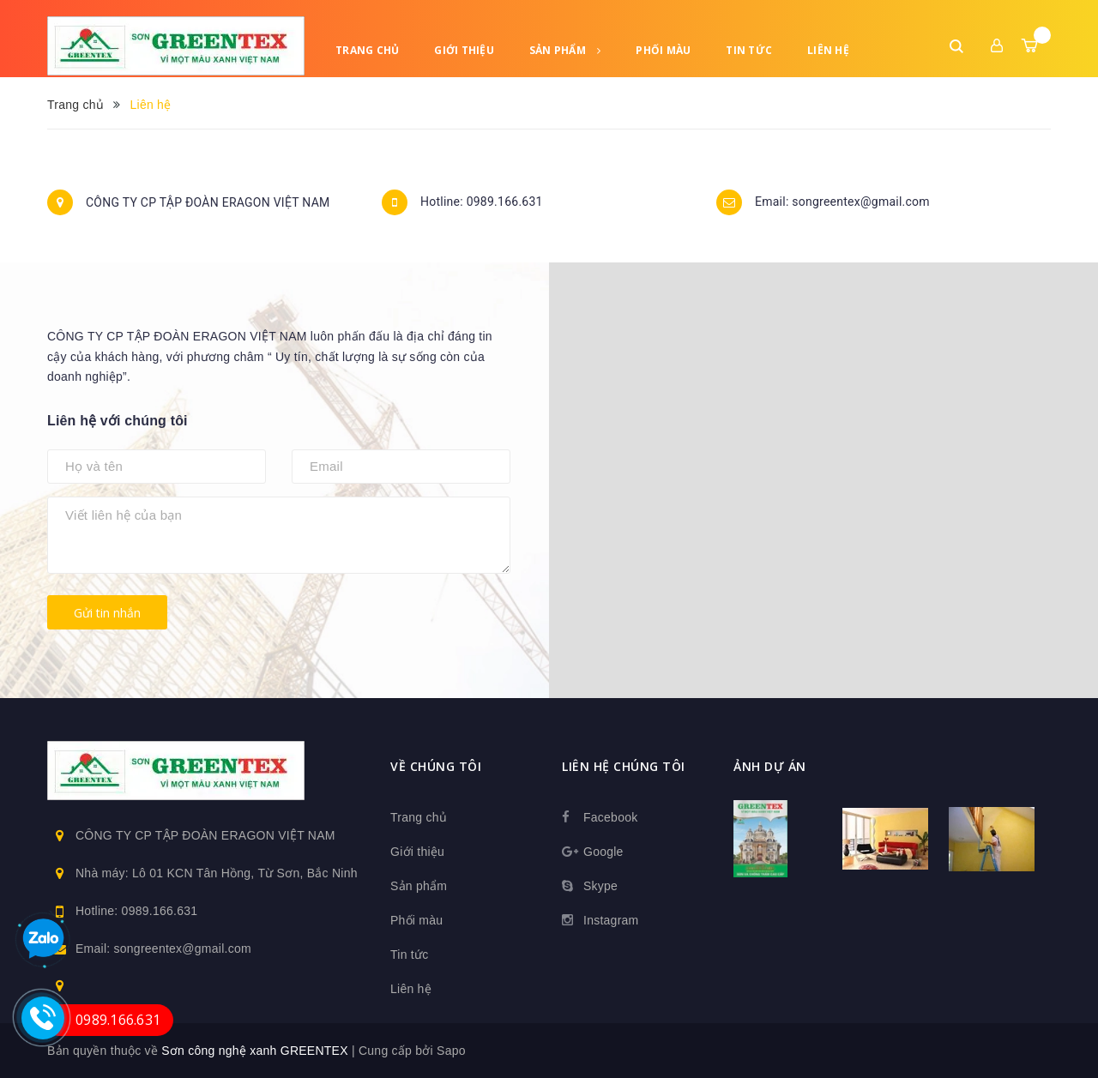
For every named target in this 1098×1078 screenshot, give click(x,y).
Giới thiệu (464, 50)
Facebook (610, 817)
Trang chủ (367, 50)
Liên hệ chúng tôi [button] (623, 766)
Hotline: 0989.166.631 (481, 202)
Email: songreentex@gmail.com (842, 202)
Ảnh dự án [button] (769, 766)
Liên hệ (828, 50)
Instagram (611, 920)
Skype (600, 886)
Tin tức (749, 50)
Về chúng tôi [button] (435, 766)
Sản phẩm (565, 50)
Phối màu (663, 50)
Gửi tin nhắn (107, 613)
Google (603, 851)
